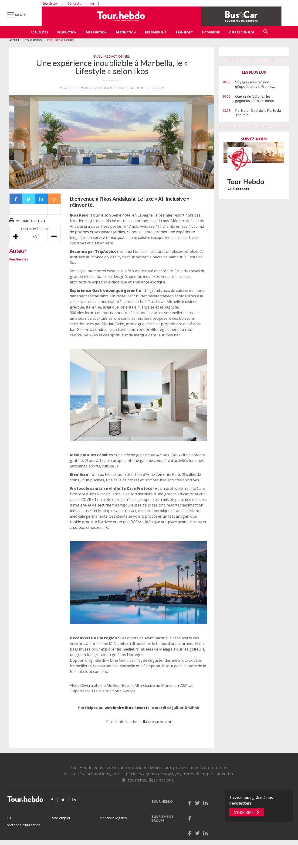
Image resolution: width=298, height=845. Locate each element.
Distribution (96, 32)
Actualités (39, 32)
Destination (126, 32)
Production (67, 32)
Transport (184, 32)
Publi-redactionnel (61, 40)
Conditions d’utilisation (22, 824)
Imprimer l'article (31, 221)
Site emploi (61, 817)
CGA (8, 817)
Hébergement (155, 32)
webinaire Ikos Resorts (127, 707)
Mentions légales (113, 817)
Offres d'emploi (241, 32)
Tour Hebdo (33, 40)
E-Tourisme (211, 32)
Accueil (14, 40)
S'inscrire (244, 812)
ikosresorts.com (157, 721)
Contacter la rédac (35, 229)
